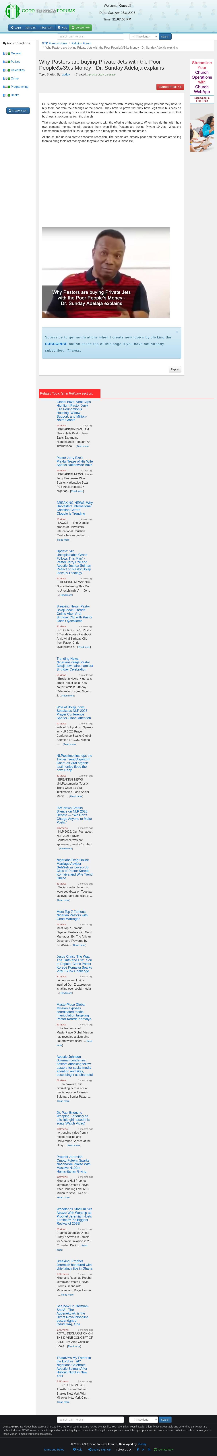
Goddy (142, 1444)
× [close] (177, 332)
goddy (66, 74)
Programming (15, 86)
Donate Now (163, 1449)
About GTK (46, 27)
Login (93, 1449)
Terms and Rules (54, 1449)
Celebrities (14, 70)
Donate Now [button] (80, 27)
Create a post (18, 110)
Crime (11, 78)
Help (62, 27)
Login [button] (16, 27)
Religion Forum (81, 43)
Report (175, 369)
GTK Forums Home (54, 43)
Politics (11, 61)
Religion (75, 393)
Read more (82, 446)
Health (11, 95)
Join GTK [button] (30, 27)
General (12, 53)
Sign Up (106, 1449)
